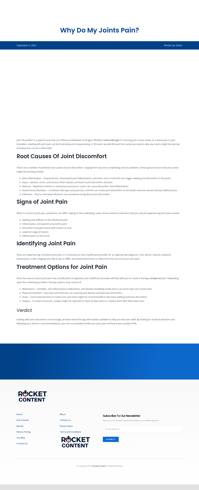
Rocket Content (99, 466)
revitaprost (155, 278)
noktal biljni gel (111, 140)
